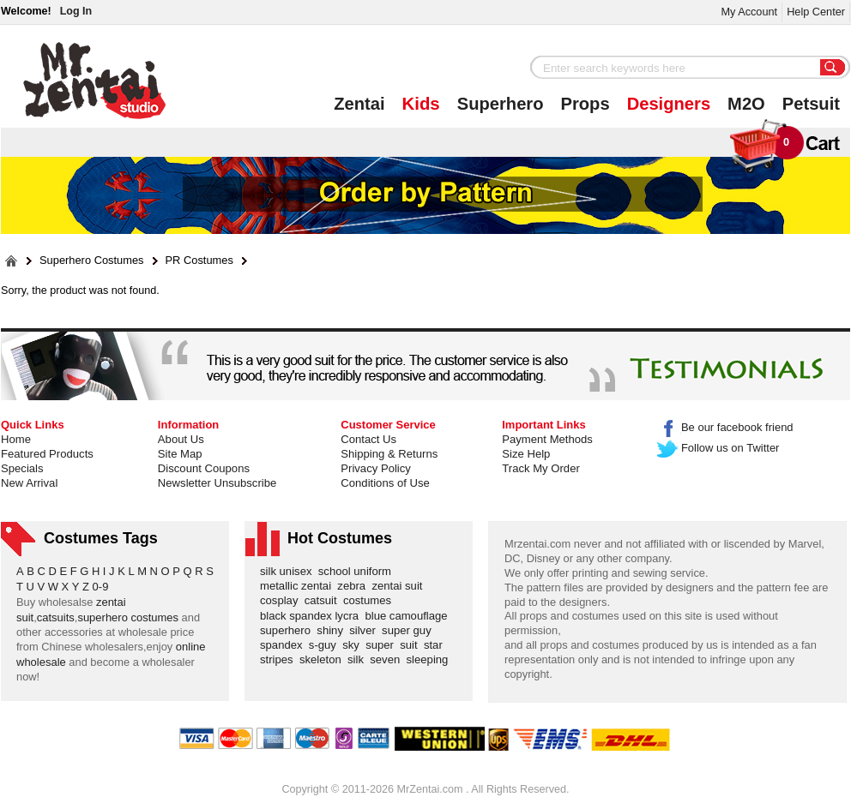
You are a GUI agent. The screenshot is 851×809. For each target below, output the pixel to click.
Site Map (180, 453)
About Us (181, 439)
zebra (354, 585)
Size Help (526, 453)
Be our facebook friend (725, 427)
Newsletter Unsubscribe (217, 482)
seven (388, 659)
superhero (288, 630)
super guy (410, 630)
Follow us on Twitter (718, 448)
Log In (76, 11)
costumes (370, 600)
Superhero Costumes (91, 261)
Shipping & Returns (389, 453)
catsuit (324, 600)
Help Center (816, 11)
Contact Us (368, 439)
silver (365, 630)
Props (585, 103)
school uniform (358, 571)
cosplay (282, 600)
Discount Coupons (204, 468)
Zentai (359, 103)
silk (358, 659)
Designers (668, 103)
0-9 (101, 586)
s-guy (325, 644)
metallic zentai (298, 585)
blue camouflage (409, 615)
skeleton (323, 659)
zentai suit (399, 585)
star (436, 644)
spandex (284, 644)
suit (412, 644)
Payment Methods (547, 439)
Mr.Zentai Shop (95, 80)
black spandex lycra (312, 615)
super (382, 644)
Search (833, 68)
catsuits (56, 617)
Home (16, 439)
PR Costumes (199, 261)
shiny (333, 630)
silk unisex (289, 571)
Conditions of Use (385, 482)
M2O (746, 103)
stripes (279, 659)
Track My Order (541, 468)
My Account (749, 11)
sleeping (431, 659)
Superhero (500, 103)
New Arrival (29, 482)
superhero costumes (127, 617)
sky (353, 644)
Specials (22, 468)
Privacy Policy (376, 468)
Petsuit (811, 103)
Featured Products (47, 453)
